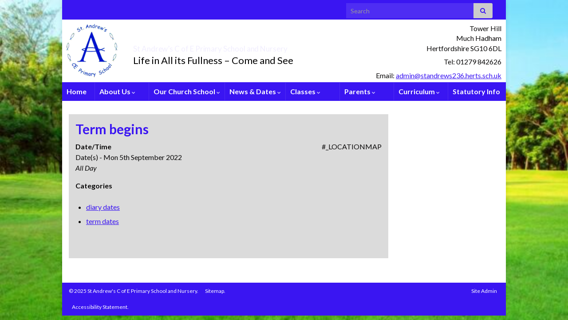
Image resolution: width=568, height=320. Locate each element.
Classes (305, 91)
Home (77, 91)
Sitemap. (215, 291)
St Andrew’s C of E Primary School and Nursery (260, 46)
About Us (117, 91)
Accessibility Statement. (100, 307)
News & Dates (255, 91)
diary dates (103, 207)
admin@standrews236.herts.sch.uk (448, 75)
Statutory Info (476, 91)
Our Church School (187, 91)
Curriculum (419, 91)
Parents (359, 91)
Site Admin (484, 291)
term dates (102, 221)
